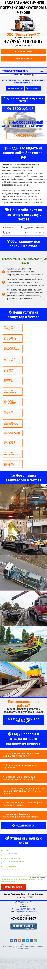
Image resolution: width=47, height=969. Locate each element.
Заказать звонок (15, 88)
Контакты (39, 894)
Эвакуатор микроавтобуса (11, 423)
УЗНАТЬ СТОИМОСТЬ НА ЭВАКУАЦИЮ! (23, 720)
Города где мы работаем (23, 897)
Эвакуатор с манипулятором (11, 349)
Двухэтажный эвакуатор (10, 360)
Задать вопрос (33, 88)
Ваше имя (5, 850)
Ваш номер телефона (10, 858)
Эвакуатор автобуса (8, 413)
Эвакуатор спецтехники (10, 402)
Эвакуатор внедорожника (11, 453)
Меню (42, 69)
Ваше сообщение (8, 867)
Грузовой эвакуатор (8, 381)
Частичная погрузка (9, 370)
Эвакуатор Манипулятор (10, 391)
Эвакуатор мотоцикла (9, 464)
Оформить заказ (23, 59)
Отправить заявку (13, 887)
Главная (7, 894)
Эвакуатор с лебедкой (9, 328)
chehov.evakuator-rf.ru (15, 70)
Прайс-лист (15, 894)
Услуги (23, 894)
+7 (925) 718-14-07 (23, 42)
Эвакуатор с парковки (9, 443)
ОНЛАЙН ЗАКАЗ (25, 136)
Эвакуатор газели (12, 433)
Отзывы (31, 894)
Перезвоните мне (23, 52)
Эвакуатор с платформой (10, 338)
